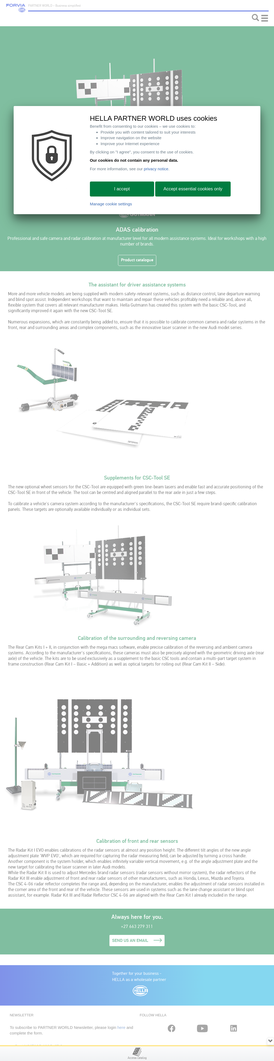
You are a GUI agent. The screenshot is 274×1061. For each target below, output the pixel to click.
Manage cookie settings (111, 204)
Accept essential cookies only (192, 188)
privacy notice (156, 169)
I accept (122, 188)
